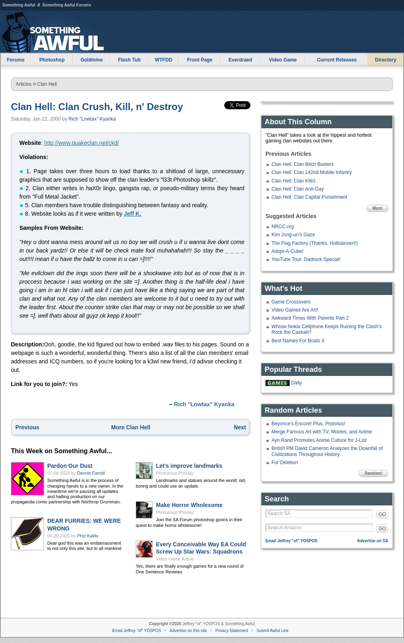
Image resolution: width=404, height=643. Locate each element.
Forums (16, 60)
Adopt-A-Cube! (287, 251)
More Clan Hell (130, 427)
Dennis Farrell (91, 473)
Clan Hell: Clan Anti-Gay (297, 189)
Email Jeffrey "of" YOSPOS (291, 541)
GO (382, 514)
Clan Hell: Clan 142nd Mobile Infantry (311, 172)
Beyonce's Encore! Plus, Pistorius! (308, 424)
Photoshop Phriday (175, 473)
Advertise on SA (372, 541)
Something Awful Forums (66, 5)
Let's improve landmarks (189, 466)
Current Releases (337, 60)
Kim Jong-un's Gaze (293, 235)
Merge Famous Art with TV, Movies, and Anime (321, 432)
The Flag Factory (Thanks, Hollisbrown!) (314, 243)
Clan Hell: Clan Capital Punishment (309, 197)
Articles (24, 84)
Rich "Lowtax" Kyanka (92, 119)
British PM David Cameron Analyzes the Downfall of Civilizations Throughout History (327, 451)
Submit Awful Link (272, 630)
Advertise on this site (188, 630)
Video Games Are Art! (294, 310)
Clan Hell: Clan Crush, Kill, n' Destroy (97, 106)
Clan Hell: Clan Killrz (293, 181)
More (377, 208)
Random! (373, 473)
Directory (385, 60)
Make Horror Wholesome (189, 505)
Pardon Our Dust (70, 466)
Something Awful (18, 5)
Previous (27, 427)
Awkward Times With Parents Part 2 (310, 318)
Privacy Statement (231, 630)
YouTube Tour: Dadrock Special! (306, 259)
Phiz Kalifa (87, 535)
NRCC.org (282, 226)
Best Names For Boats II (297, 341)
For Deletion (284, 462)
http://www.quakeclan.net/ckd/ (81, 143)
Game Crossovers (291, 302)
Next (240, 427)
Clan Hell (47, 84)
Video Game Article (175, 558)
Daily (296, 383)
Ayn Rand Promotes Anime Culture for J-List (318, 440)
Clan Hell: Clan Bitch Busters (302, 164)
